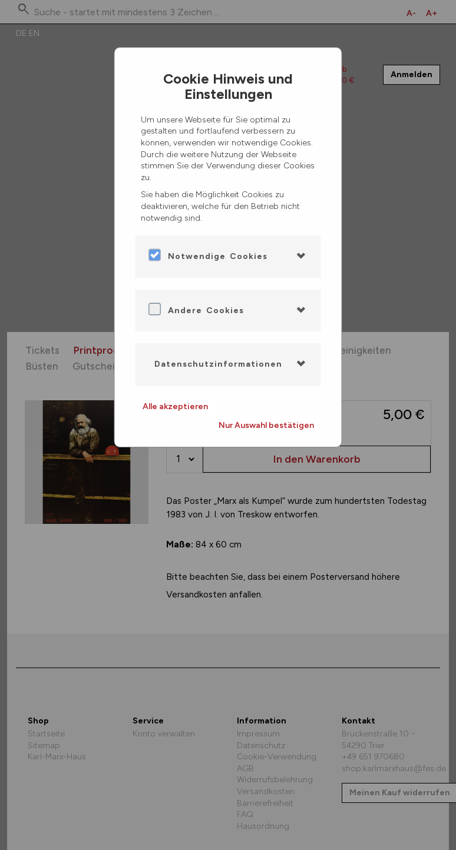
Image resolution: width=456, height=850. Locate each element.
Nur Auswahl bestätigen (266, 425)
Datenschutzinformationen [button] (218, 364)
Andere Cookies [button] (206, 311)
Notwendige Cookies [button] (217, 256)
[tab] (228, 256)
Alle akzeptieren (175, 406)
